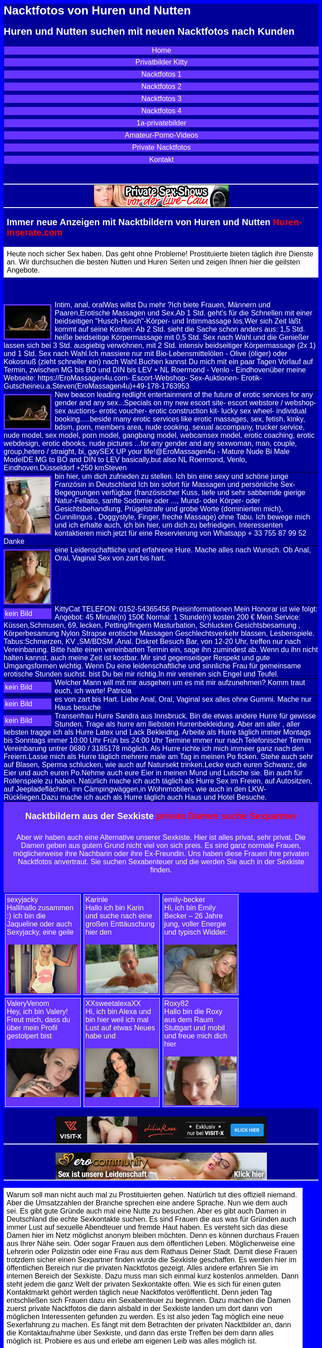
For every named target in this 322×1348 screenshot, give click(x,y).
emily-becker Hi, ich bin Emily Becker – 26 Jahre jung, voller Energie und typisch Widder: (196, 916)
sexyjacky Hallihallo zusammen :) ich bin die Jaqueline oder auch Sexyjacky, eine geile (40, 916)
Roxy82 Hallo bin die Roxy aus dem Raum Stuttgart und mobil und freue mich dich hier (196, 1024)
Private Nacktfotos (161, 147)
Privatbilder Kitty (161, 62)
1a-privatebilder (161, 123)
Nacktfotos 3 (161, 98)
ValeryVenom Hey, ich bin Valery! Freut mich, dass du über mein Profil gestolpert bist (38, 1020)
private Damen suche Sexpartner (226, 816)
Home (161, 50)
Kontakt (161, 159)
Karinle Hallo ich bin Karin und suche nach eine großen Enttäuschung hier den (119, 916)
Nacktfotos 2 (161, 86)
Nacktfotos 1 (161, 74)
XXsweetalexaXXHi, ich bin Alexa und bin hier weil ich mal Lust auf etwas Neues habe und (120, 1020)
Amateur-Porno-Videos (161, 135)
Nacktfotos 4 (161, 111)
